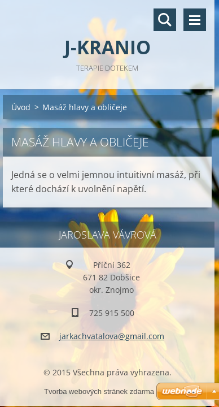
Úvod (20, 107)
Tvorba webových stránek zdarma (99, 391)
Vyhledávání (165, 19)
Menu (194, 19)
